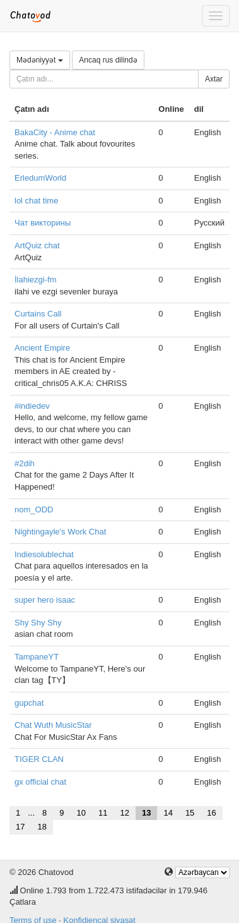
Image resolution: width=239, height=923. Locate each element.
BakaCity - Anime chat (55, 132)
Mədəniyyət (39, 60)
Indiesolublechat (44, 554)
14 (167, 812)
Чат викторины (43, 222)
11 (102, 812)
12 (124, 812)
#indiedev (32, 406)
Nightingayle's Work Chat (60, 531)
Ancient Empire (42, 348)
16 (211, 812)
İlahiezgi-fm (35, 279)
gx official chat (40, 782)
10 (81, 812)
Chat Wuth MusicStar (53, 725)
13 (146, 812)
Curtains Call (38, 313)
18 (41, 826)
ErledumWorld (40, 178)
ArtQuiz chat (37, 245)
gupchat (29, 703)
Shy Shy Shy (38, 622)
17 (20, 826)
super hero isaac (45, 600)
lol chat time (36, 200)
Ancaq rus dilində (108, 60)
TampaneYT (37, 656)
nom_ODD (34, 509)
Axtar (214, 79)
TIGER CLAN (39, 759)
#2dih (25, 463)
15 (189, 812)
